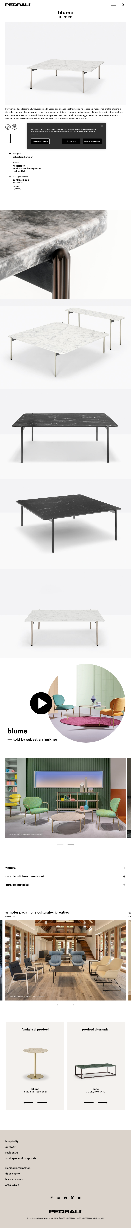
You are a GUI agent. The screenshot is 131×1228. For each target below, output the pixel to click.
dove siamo (12, 1173)
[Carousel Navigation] (65, 844)
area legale (12, 1185)
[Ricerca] (123, 4)
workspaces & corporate (27, 168)
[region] (66, 136)
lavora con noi (14, 1179)
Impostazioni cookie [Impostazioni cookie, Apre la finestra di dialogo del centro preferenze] (40, 141)
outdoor (10, 1147)
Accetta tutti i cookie (92, 141)
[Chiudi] (102, 126)
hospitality (19, 165)
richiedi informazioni (18, 1168)
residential (19, 171)
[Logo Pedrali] (18, 4)
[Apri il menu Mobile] (113, 4)
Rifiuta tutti (71, 141)
